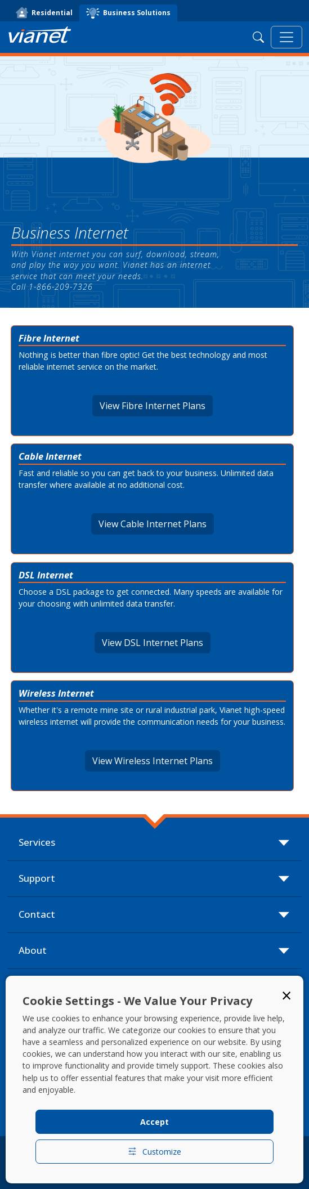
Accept (154, 1121)
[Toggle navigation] (286, 37)
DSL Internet (46, 574)
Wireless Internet (56, 693)
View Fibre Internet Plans (152, 406)
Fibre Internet (49, 337)
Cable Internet (50, 456)
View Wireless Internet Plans (152, 761)
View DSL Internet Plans (152, 642)
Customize (154, 1151)
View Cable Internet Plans (152, 524)
